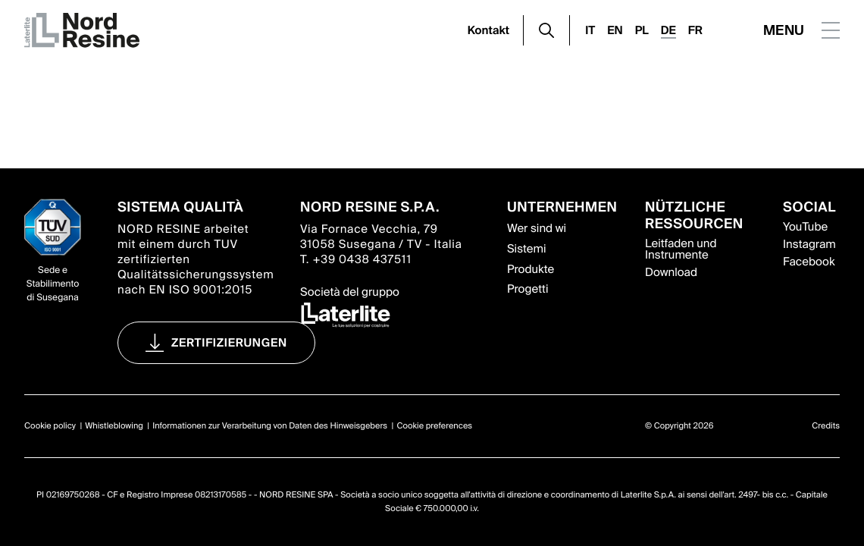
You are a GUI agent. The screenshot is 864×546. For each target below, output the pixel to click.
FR (695, 30)
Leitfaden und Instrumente (681, 249)
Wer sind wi (536, 228)
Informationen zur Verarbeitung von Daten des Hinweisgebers (269, 426)
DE (668, 30)
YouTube (805, 226)
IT (590, 30)
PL (642, 30)
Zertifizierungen (229, 342)
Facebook (808, 261)
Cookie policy (50, 426)
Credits (826, 426)
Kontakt (489, 30)
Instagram (809, 244)
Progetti (528, 289)
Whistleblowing (114, 426)
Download (671, 272)
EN (614, 30)
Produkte (530, 269)
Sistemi (526, 248)
